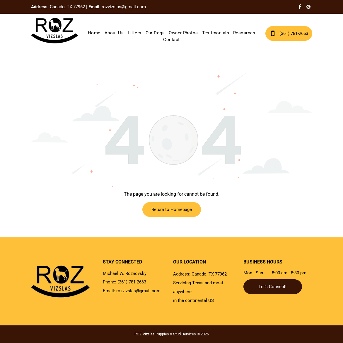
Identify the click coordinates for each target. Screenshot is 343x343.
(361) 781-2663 (131, 282)
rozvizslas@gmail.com (124, 6)
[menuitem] (94, 33)
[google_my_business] (308, 7)
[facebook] (300, 7)
